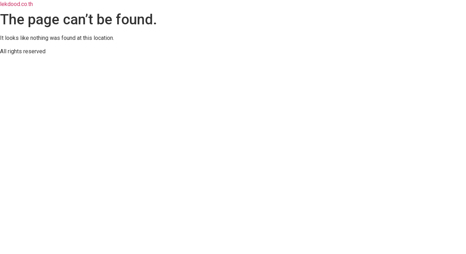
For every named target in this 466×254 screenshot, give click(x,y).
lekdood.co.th (16, 4)
